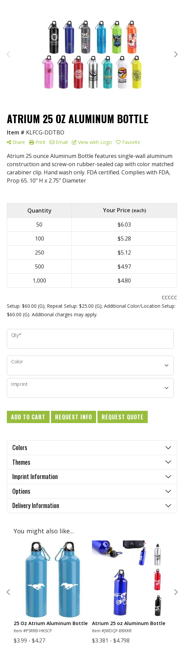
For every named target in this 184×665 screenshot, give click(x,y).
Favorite (128, 142)
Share (16, 142)
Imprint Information (35, 476)
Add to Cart (28, 417)
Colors (19, 447)
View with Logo (92, 142)
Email (59, 142)
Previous (8, 54)
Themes (21, 462)
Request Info (73, 417)
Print (37, 142)
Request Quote (123, 417)
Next (175, 54)
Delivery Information (35, 505)
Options (21, 491)
